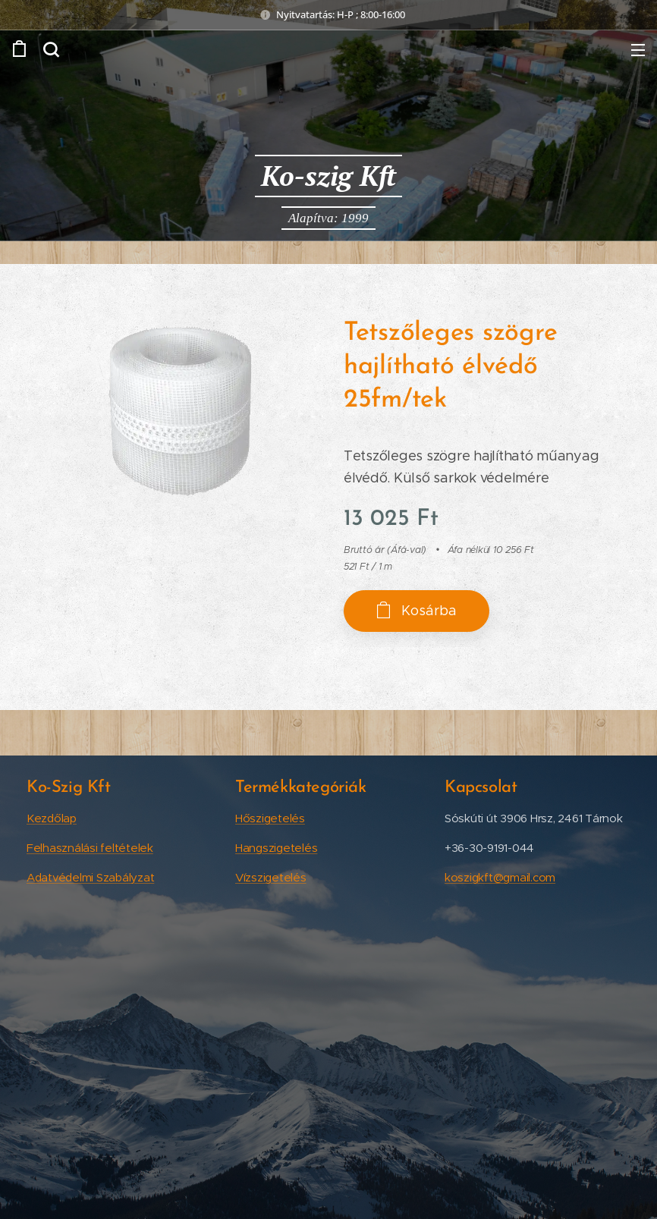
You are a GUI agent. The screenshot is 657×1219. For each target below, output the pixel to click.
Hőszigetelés (270, 818)
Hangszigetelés (276, 847)
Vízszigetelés (270, 877)
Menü (638, 50)
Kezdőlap (52, 818)
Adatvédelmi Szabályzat (90, 877)
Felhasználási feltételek (90, 847)
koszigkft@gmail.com (500, 877)
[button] (51, 49)
